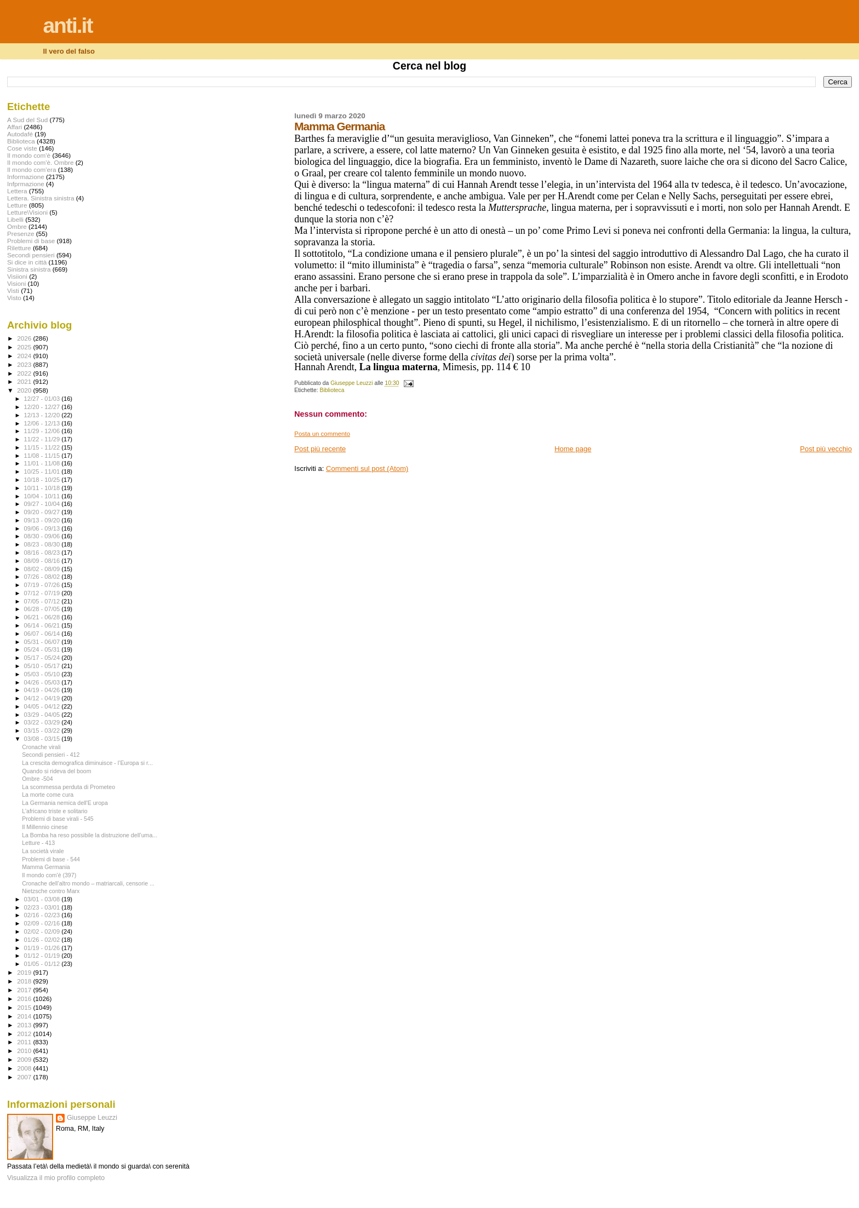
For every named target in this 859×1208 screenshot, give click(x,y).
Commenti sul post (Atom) (367, 468)
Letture (17, 205)
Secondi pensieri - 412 (50, 754)
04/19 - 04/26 (43, 690)
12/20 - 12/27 (43, 407)
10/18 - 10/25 (43, 479)
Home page (572, 449)
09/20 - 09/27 (43, 512)
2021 (25, 381)
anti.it (67, 25)
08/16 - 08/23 (43, 552)
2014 (25, 1016)
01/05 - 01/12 (43, 963)
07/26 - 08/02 (43, 576)
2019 (25, 972)
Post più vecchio (826, 449)
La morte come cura (47, 794)
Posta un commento (322, 433)
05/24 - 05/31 (43, 649)
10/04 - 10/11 (43, 496)
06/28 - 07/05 (43, 609)
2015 (25, 1007)
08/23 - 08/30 (43, 544)
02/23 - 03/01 (43, 907)
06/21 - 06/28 (43, 617)
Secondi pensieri (31, 254)
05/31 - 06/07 (43, 641)
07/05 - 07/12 (43, 601)
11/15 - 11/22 (43, 447)
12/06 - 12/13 (43, 423)
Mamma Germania (46, 867)
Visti (13, 290)
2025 (25, 346)
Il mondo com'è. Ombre (40, 162)
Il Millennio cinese (45, 827)
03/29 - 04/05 (43, 714)
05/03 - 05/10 (43, 674)
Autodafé (20, 133)
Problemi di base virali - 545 (58, 818)
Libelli (15, 219)
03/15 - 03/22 (43, 730)
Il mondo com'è (28, 155)
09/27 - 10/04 (43, 504)
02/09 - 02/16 (43, 923)
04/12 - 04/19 (43, 698)
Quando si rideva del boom (56, 771)
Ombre (17, 226)
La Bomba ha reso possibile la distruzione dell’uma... (89, 835)
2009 (25, 1059)
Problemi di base (31, 240)
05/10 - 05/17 (43, 666)
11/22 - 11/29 (43, 439)
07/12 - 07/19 (43, 593)
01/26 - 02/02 (43, 939)
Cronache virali (41, 747)
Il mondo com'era (31, 169)
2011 (25, 1041)
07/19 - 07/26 (43, 585)
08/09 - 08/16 (43, 560)
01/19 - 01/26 (43, 948)
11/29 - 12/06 (43, 431)
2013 (25, 1024)
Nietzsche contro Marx (50, 891)
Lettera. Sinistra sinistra (40, 198)
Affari (14, 126)
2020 (25, 390)
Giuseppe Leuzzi (92, 1117)
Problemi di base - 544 (51, 859)
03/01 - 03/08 (43, 899)
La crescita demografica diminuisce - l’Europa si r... (87, 763)
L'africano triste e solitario (55, 811)
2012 (25, 1033)
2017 (25, 989)
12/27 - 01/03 (43, 398)
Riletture (19, 247)
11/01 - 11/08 (43, 463)
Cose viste (22, 148)
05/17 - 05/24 (43, 657)
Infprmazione (25, 183)
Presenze (21, 233)
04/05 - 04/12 (43, 706)
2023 (25, 364)
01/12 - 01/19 (43, 955)
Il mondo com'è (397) (49, 875)
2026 (25, 338)
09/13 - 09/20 (43, 520)
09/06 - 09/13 (43, 528)
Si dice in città (27, 262)
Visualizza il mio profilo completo (56, 1178)
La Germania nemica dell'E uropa (65, 802)
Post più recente (320, 449)
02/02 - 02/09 (43, 931)
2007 (25, 1076)
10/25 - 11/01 (43, 471)
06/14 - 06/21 (43, 625)
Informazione (25, 176)
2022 (25, 373)
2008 (25, 1068)
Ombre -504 (37, 778)
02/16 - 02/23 (43, 915)
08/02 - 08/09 (43, 569)
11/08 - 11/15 (43, 455)
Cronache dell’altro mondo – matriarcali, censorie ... (88, 883)
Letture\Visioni (27, 212)
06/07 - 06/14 (43, 633)
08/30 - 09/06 (43, 536)
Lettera (17, 190)
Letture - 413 (38, 842)
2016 (25, 998)
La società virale (43, 851)
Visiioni (17, 276)
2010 (25, 1050)
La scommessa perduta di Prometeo (68, 787)
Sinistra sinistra (28, 269)
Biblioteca (332, 390)
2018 (25, 981)
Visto (14, 297)
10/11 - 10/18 (43, 488)
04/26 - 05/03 (43, 682)
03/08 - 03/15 (43, 738)
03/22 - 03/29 (43, 722)
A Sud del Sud (27, 119)
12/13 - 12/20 (43, 415)
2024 (25, 355)
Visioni (16, 283)
